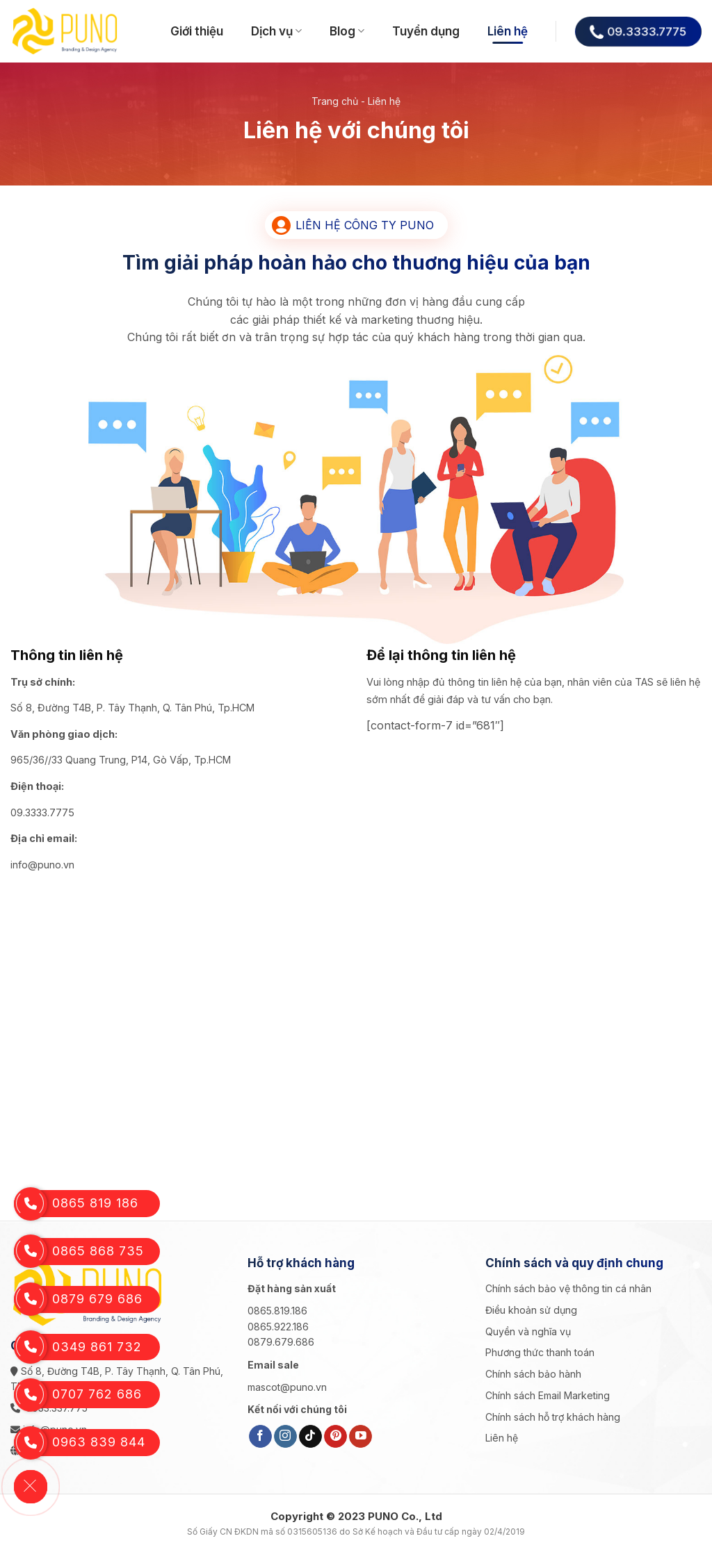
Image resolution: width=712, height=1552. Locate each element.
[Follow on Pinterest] (335, 1436)
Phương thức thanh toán (539, 1352)
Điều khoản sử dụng (531, 1310)
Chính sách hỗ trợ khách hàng (552, 1417)
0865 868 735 (79, 1251)
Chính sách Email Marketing (547, 1395)
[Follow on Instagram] (285, 1436)
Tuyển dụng (426, 31)
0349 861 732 (78, 1347)
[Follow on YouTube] (360, 1436)
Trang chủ (335, 101)
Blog (347, 31)
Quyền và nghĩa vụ (528, 1331)
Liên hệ (507, 31)
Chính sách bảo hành (533, 1374)
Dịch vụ (276, 31)
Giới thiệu (196, 31)
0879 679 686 (78, 1299)
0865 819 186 (76, 1203)
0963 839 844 (79, 1442)
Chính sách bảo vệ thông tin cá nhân (568, 1288)
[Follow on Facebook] (260, 1436)
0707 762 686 (78, 1394)
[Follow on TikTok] (310, 1436)
